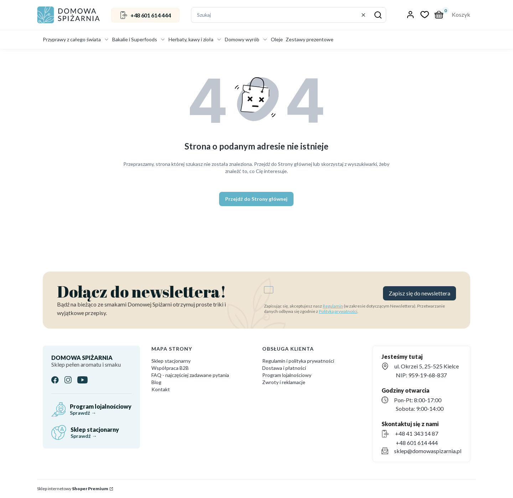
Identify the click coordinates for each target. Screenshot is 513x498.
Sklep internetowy (72, 488)
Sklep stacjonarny (171, 361)
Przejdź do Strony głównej (256, 199)
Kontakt (160, 389)
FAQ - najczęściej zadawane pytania (190, 375)
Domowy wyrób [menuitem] (246, 39)
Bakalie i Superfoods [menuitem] (139, 39)
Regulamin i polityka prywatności (298, 361)
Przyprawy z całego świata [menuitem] (76, 39)
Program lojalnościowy (286, 375)
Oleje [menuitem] (277, 39)
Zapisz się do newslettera (419, 293)
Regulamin (333, 306)
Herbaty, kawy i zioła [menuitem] (195, 39)
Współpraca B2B (170, 368)
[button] (378, 15)
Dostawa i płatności (284, 368)
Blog (156, 382)
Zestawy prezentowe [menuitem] (309, 39)
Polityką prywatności (338, 311)
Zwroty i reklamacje (283, 382)
